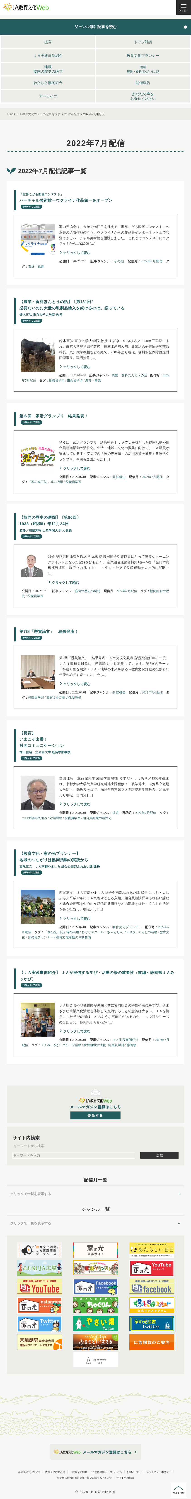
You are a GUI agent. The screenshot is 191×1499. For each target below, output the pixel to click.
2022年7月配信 (152, 261)
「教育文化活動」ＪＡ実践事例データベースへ (135, 1473)
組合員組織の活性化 (97, 819)
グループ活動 (71, 1046)
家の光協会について (34, 1473)
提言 (115, 813)
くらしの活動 (147, 933)
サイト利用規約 (95, 1484)
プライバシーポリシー (68, 1478)
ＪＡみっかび (50, 1046)
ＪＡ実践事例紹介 (125, 1041)
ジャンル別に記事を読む (95, 27)
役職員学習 (57, 381)
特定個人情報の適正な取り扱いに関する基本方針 (133, 1478)
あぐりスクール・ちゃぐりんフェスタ (109, 933)
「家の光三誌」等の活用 (45, 482)
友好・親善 (36, 266)
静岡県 (131, 1046)
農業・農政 (93, 381)
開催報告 (119, 477)
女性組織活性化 (95, 1046)
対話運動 (56, 819)
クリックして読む (76, 253)
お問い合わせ (29, 1478)
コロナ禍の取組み (34, 819)
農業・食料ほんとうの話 (129, 376)
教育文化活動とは (74, 1473)
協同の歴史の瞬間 (87, 591)
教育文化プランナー (127, 928)
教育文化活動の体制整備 (63, 698)
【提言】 (52, 746)
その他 (119, 261)
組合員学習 (75, 381)
